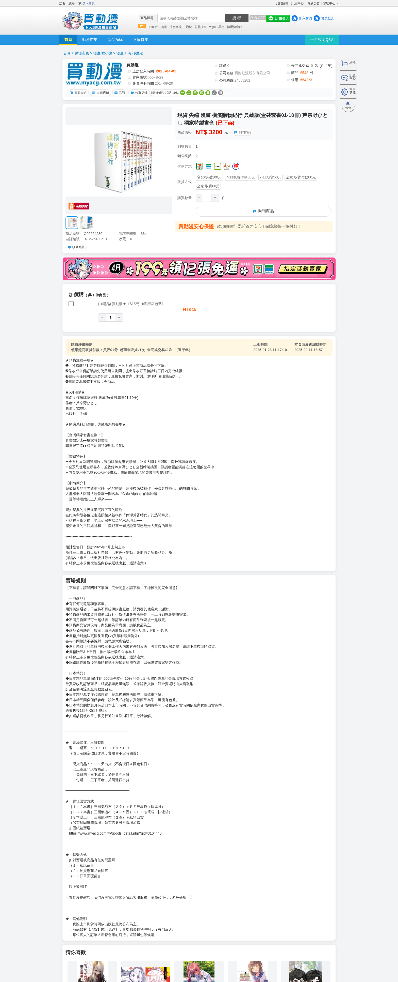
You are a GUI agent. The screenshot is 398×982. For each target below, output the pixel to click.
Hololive (152, 26)
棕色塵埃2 (177, 26)
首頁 (68, 39)
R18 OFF (257, 18)
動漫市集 (89, 39)
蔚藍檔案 (200, 26)
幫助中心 (329, 3)
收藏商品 (75, 247)
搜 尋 (236, 18)
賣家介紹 (77, 93)
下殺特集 (140, 39)
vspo (212, 26)
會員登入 (327, 18)
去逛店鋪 (100, 93)
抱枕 (189, 26)
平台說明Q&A (322, 39)
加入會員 (88, 3)
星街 (221, 26)
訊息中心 (297, 3)
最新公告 (314, 3)
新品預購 (115, 39)
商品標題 (147, 18)
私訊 (119, 93)
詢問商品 (242, 132)
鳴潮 (164, 26)
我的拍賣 (282, 3)
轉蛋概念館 (234, 26)
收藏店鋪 (138, 93)
